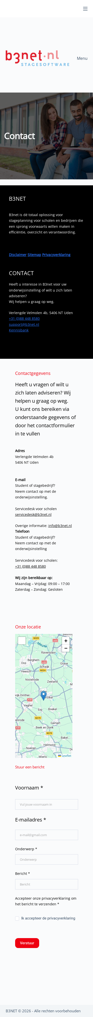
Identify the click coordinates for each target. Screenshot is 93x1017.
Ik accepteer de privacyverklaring (45, 918)
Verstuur (27, 943)
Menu (82, 58)
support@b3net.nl (24, 324)
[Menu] (85, 8)
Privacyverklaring (56, 254)
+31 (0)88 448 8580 (24, 318)
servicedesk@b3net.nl (33, 514)
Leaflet (64, 756)
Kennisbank (19, 330)
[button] (43, 696)
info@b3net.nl (60, 525)
